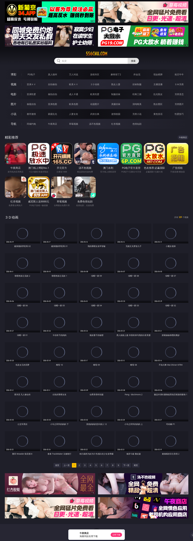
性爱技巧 (179, 114)
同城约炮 (31, 123)
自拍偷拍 (52, 84)
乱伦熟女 (158, 94)
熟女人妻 (115, 84)
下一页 (126, 465)
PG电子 (31, 74)
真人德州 (52, 74)
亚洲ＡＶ (31, 84)
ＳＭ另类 (179, 84)
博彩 (13, 74)
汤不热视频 (94, 123)
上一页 (67, 465)
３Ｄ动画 (94, 84)
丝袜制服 (136, 84)
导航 (13, 124)
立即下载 (116, 534)
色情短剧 (136, 123)
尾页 (136, 465)
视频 (13, 84)
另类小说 (136, 114)
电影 (13, 94)
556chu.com (96, 54)
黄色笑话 (158, 114)
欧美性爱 (94, 94)
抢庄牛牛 (179, 74)
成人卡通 (73, 94)
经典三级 (136, 94)
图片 (13, 104)
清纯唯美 (136, 104)
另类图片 (179, 104)
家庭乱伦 (52, 114)
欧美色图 (73, 104)
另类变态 (179, 94)
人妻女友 (73, 114)
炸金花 (137, 74)
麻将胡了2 (116, 74)
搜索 (133, 60)
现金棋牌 (158, 74)
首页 (57, 465)
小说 (13, 114)
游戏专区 (94, 74)
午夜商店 (52, 123)
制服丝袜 (115, 94)
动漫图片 (94, 104)
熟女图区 (158, 104)
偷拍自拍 (52, 94)
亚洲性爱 (31, 94)
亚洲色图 (52, 104)
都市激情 (31, 114)
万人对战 (73, 74)
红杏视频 (115, 123)
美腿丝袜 (115, 104)
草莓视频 (73, 123)
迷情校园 (115, 114)
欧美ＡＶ (73, 84)
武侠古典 (94, 114)
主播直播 (158, 84)
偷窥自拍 (31, 104)
